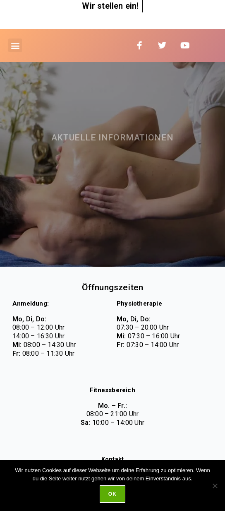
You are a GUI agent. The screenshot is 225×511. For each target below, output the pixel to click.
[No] (215, 486)
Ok (112, 494)
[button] (15, 45)
